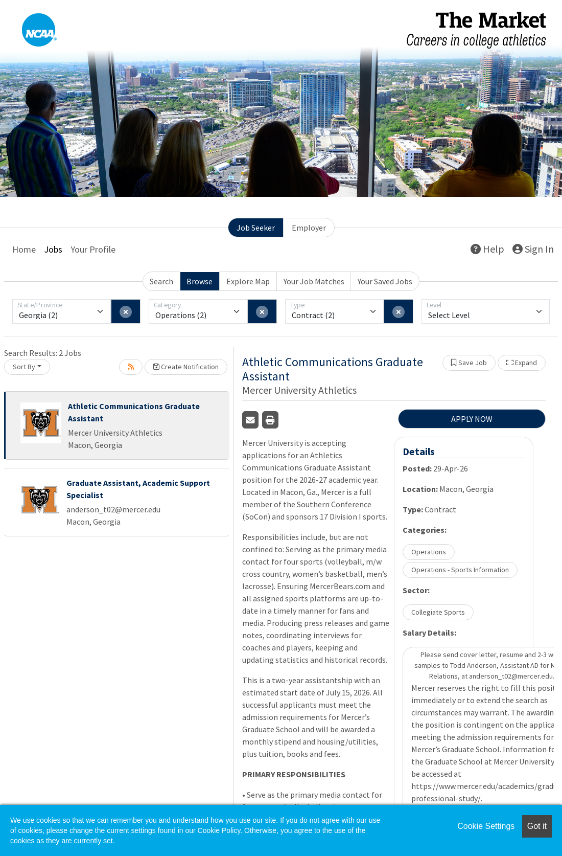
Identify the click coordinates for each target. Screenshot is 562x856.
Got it (537, 826)
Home (24, 249)
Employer (309, 227)
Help (487, 248)
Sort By (24, 366)
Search (161, 281)
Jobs (53, 249)
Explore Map (248, 281)
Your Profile (93, 249)
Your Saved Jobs (385, 281)
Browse (199, 281)
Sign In (533, 248)
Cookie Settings (485, 826)
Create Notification (186, 366)
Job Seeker (256, 227)
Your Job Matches (314, 281)
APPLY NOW (472, 419)
